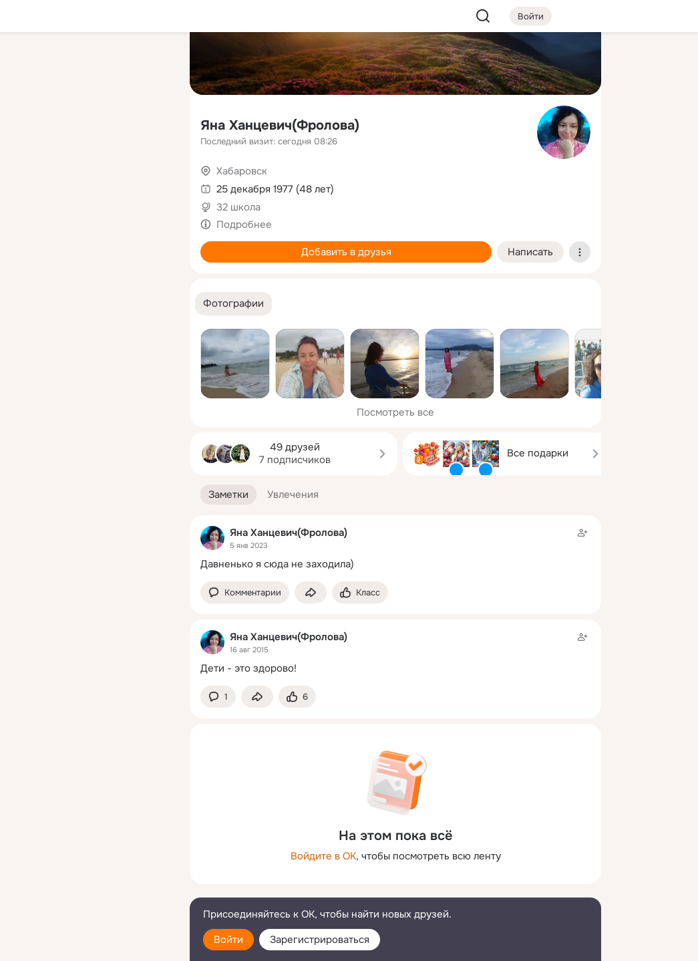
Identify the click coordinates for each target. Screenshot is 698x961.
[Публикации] (32, 123)
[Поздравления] (90, 181)
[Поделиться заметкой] (311, 592)
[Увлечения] (90, 64)
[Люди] (90, 123)
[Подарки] (32, 181)
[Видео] (149, 123)
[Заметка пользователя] (395, 548)
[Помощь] (32, 240)
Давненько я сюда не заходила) (277, 564)
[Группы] (149, 64)
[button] (233, 303)
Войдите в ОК (323, 856)
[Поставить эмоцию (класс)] (360, 592)
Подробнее (244, 224)
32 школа (238, 207)
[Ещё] (91, 857)
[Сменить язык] (91, 886)
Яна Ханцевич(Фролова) (279, 125)
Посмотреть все (395, 412)
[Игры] (149, 181)
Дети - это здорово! (248, 668)
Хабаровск (241, 171)
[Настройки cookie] (91, 943)
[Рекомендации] (90, 240)
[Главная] (32, 64)
